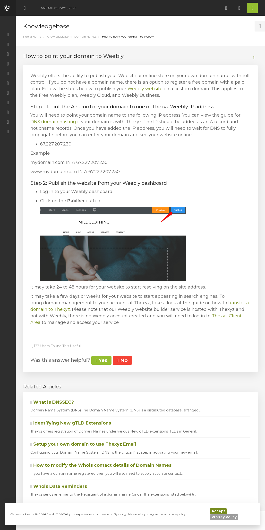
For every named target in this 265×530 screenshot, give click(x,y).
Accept (218, 511)
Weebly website (145, 88)
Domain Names (85, 36)
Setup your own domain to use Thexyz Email (83, 444)
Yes (101, 360)
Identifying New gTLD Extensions (70, 423)
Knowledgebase (57, 36)
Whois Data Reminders (58, 486)
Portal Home (32, 36)
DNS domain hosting (53, 121)
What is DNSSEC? (52, 402)
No (122, 360)
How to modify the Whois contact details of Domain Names (100, 465)
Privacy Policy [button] (224, 517)
